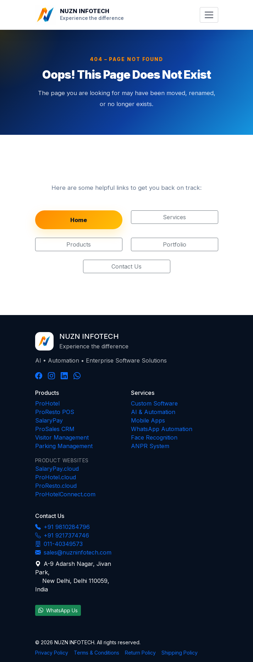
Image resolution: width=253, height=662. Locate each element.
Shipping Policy (179, 653)
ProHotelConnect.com (65, 494)
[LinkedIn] (64, 375)
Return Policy (140, 653)
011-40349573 (59, 543)
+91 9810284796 (62, 526)
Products (78, 244)
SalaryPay (49, 420)
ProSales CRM (55, 428)
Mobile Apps (148, 420)
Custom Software (154, 403)
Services (174, 217)
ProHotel (47, 403)
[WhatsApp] (77, 375)
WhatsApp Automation (161, 428)
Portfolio (174, 244)
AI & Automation (153, 411)
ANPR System (150, 445)
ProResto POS (54, 411)
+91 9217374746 (62, 535)
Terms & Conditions (96, 653)
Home (78, 220)
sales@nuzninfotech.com (73, 552)
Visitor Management (62, 437)
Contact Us (126, 266)
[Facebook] (38, 375)
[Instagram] (51, 375)
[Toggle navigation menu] (209, 15)
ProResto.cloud (56, 485)
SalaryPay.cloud (57, 468)
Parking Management (64, 445)
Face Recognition (154, 437)
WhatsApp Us (58, 610)
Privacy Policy (51, 653)
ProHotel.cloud (55, 477)
